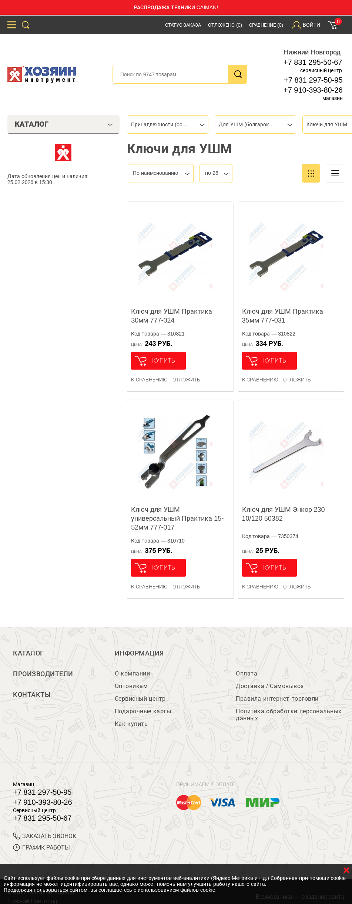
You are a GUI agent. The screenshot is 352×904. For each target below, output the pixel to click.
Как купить (131, 724)
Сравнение (266, 25)
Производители (43, 674)
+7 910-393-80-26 (313, 90)
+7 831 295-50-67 (313, 62)
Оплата (246, 673)
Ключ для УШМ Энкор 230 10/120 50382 (283, 514)
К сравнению (149, 380)
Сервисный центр (140, 698)
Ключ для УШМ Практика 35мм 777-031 (282, 316)
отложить (186, 380)
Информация (139, 653)
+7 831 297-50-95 (313, 80)
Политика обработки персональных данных (288, 714)
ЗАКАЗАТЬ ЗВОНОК (44, 836)
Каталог (28, 653)
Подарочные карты (143, 711)
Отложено (225, 25)
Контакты (32, 694)
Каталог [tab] (64, 124)
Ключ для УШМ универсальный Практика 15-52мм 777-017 (177, 518)
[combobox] (167, 124)
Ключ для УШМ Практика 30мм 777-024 (171, 316)
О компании (132, 673)
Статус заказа (183, 25)
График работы (41, 847)
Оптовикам (131, 686)
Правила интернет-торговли (277, 698)
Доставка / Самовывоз (270, 686)
